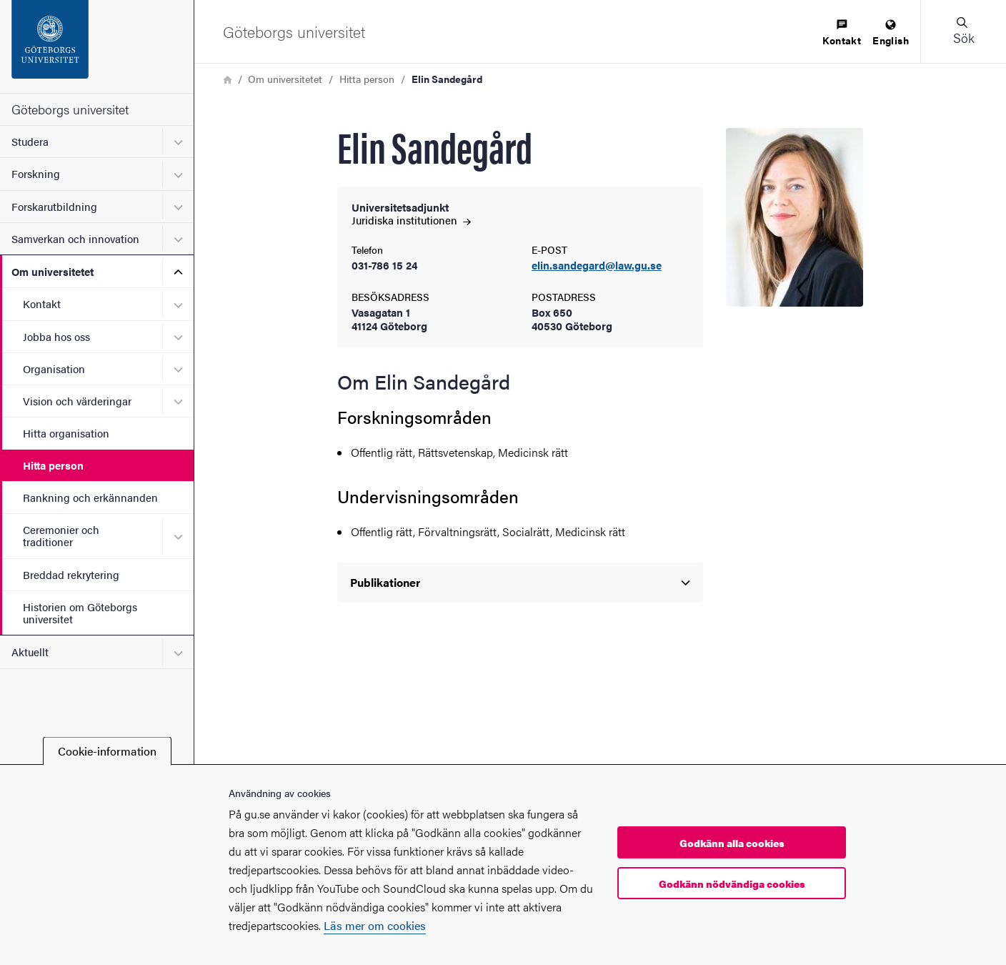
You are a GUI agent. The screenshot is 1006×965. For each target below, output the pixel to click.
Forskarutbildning (54, 206)
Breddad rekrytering (71, 574)
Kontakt (42, 303)
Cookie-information (107, 751)
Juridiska (411, 220)
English (890, 33)
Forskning (35, 173)
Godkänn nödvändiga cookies (732, 883)
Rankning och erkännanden (90, 497)
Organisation (54, 368)
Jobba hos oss (56, 336)
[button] (963, 31)
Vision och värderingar (77, 400)
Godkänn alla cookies (732, 843)
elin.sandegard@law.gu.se (597, 265)
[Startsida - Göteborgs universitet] (97, 46)
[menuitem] (842, 33)
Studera (30, 141)
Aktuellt (30, 651)
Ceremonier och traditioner (61, 535)
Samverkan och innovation (75, 238)
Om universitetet (52, 271)
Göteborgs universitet (70, 109)
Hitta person (53, 464)
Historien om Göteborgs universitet (80, 612)
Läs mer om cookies (375, 925)
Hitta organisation (66, 432)
